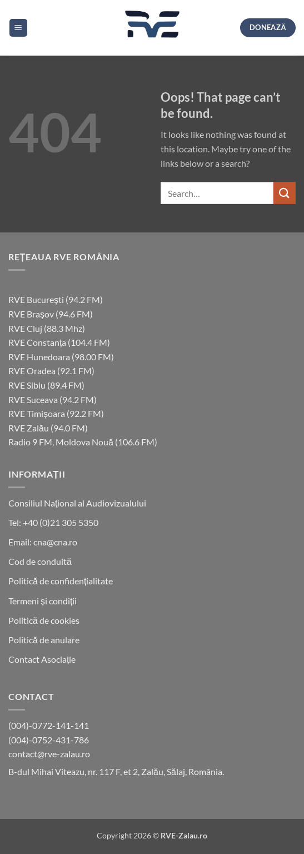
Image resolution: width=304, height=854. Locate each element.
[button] (18, 28)
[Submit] (284, 192)
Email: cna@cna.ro (42, 542)
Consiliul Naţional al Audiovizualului (77, 503)
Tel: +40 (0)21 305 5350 (53, 522)
